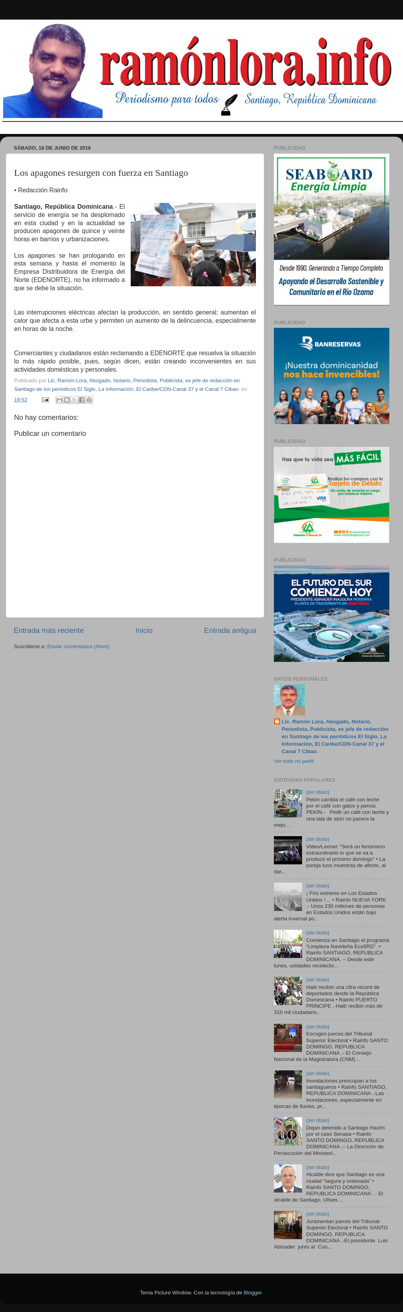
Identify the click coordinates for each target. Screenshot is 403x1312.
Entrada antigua (230, 630)
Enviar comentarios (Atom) (78, 646)
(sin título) (317, 792)
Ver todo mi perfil (293, 761)
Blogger (253, 1293)
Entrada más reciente (49, 630)
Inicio (144, 630)
